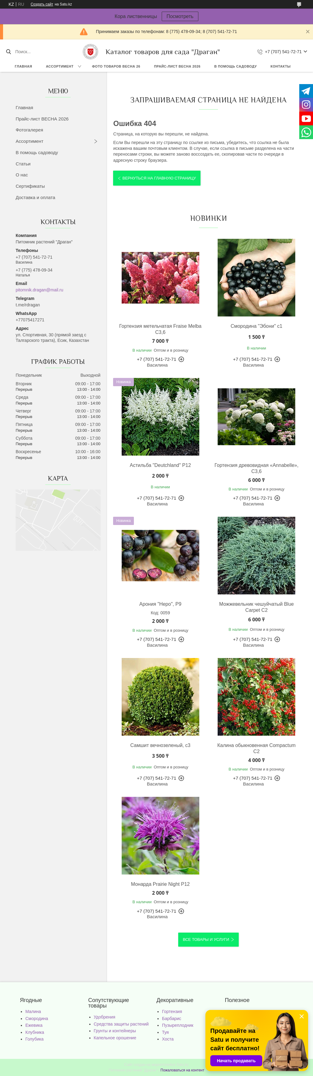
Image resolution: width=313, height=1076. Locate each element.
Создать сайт (42, 4)
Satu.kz (182, 1065)
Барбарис (171, 1018)
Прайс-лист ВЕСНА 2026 (177, 66)
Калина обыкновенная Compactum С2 (256, 748)
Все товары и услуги (206, 939)
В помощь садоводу (235, 66)
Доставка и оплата (35, 197)
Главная (23, 66)
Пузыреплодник (177, 1025)
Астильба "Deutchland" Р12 (160, 465)
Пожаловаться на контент (182, 1070)
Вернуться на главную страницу (159, 178)
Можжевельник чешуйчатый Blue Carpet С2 (256, 607)
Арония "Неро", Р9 (160, 604)
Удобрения (104, 1017)
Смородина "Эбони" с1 (256, 326)
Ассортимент (59, 66)
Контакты (281, 66)
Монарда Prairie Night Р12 (160, 884)
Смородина (36, 1018)
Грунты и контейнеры (115, 1030)
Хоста (168, 1039)
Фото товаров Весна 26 (116, 66)
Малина (33, 1011)
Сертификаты (30, 186)
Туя (165, 1032)
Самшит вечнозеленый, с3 (160, 745)
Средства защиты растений (121, 1024)
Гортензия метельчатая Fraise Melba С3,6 (160, 329)
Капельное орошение (115, 1037)
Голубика (34, 1039)
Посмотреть (180, 16)
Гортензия (172, 1011)
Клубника (34, 1032)
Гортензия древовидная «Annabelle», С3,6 (257, 468)
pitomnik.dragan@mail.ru (39, 289)
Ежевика (33, 1025)
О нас (22, 174)
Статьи (23, 163)
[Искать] (8, 51)
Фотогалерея (29, 129)
